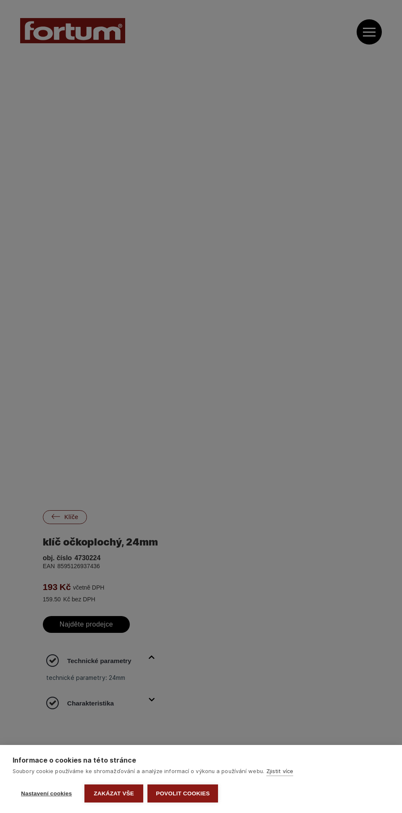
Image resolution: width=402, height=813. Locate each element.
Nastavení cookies (46, 793)
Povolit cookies (183, 793)
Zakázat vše (114, 793)
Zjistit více (279, 771)
